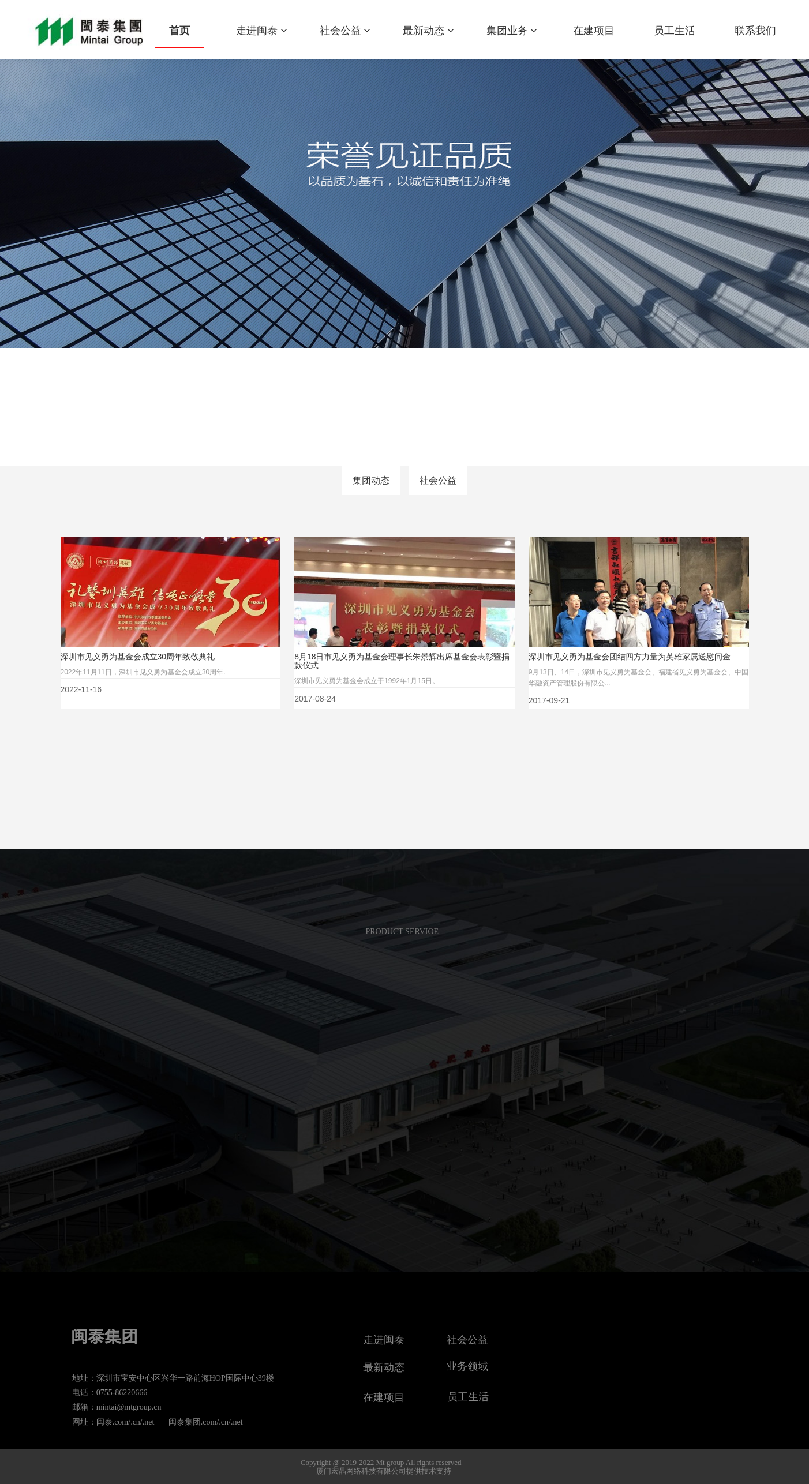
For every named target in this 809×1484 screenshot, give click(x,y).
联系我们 (755, 30)
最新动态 (428, 30)
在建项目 (594, 30)
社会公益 (345, 30)
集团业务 (512, 30)
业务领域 (467, 1366)
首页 (179, 30)
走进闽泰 (261, 30)
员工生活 (674, 30)
